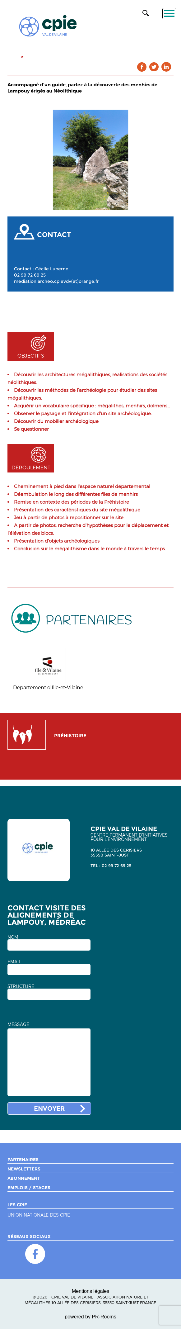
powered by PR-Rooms (90, 1316)
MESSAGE (18, 1024)
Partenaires (23, 1159)
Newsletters (23, 1169)
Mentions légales (90, 1291)
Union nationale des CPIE (38, 1215)
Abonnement (23, 1178)
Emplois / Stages (28, 1187)
